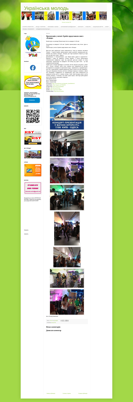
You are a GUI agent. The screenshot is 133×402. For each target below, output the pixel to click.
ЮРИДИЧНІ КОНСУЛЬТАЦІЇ (43, 29)
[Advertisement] (67, 380)
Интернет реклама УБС (66, 22)
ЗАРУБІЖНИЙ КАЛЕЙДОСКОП (68, 26)
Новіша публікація (51, 393)
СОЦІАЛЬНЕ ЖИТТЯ (98, 26)
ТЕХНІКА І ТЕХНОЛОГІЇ (28, 29)
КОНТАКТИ (80, 26)
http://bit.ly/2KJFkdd (55, 88)
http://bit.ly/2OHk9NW (58, 86)
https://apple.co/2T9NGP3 (59, 85)
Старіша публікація (82, 393)
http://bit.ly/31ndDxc (59, 91)
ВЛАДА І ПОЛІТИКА (41, 26)
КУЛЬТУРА (88, 26)
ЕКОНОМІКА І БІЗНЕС (53, 26)
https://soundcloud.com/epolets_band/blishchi (63, 83)
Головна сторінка (67, 393)
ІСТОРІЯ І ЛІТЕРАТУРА (28, 26)
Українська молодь (46, 8)
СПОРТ (107, 26)
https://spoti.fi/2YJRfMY (56, 89)
